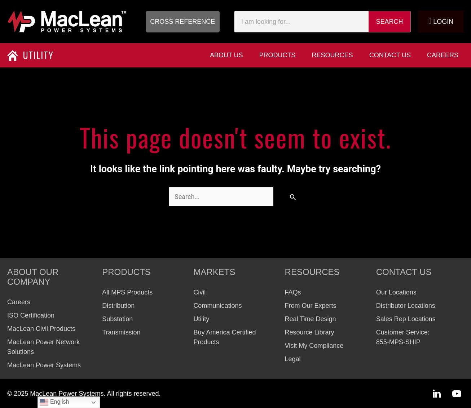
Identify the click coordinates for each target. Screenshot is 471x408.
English (54, 402)
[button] (183, 21)
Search (389, 21)
